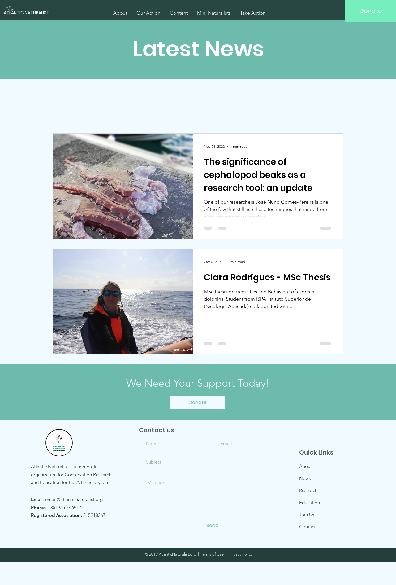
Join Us (306, 514)
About (305, 466)
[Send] (213, 525)
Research (308, 490)
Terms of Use (212, 554)
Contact (307, 527)
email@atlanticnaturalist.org (74, 499)
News (305, 478)
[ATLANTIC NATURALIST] (34, 13)
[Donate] (370, 11)
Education (309, 502)
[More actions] (331, 146)
